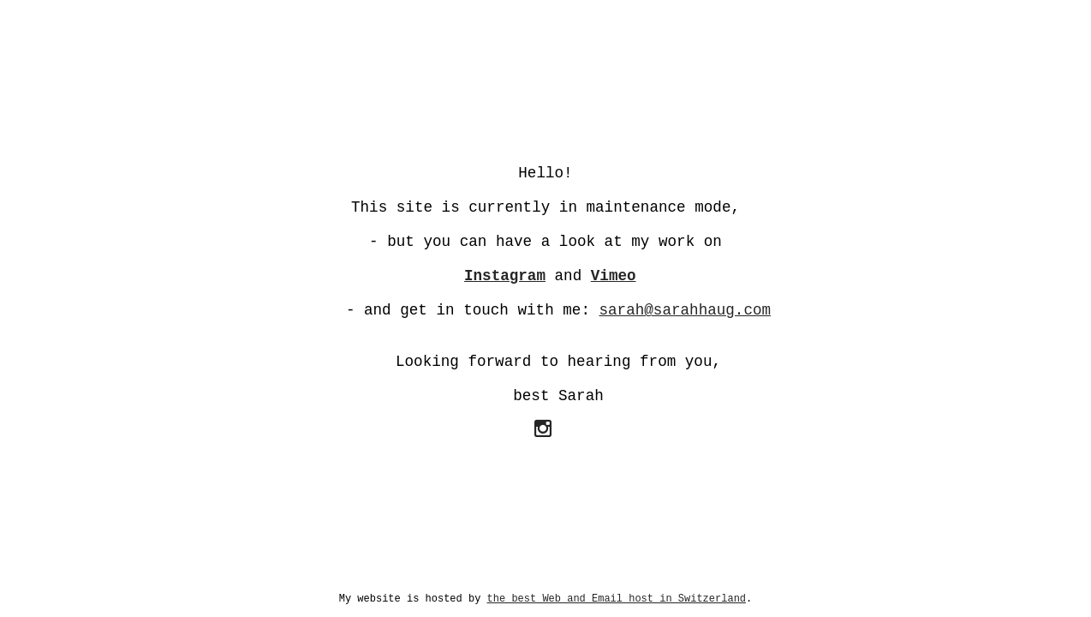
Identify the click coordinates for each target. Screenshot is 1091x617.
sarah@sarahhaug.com (685, 310)
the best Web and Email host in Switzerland (616, 599)
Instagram (505, 276)
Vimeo (613, 276)
